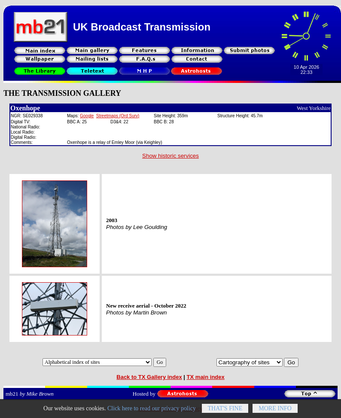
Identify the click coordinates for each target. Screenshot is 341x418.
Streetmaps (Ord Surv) (118, 115)
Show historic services (170, 156)
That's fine (225, 413)
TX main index (206, 377)
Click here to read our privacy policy (151, 413)
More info (275, 413)
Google (87, 115)
